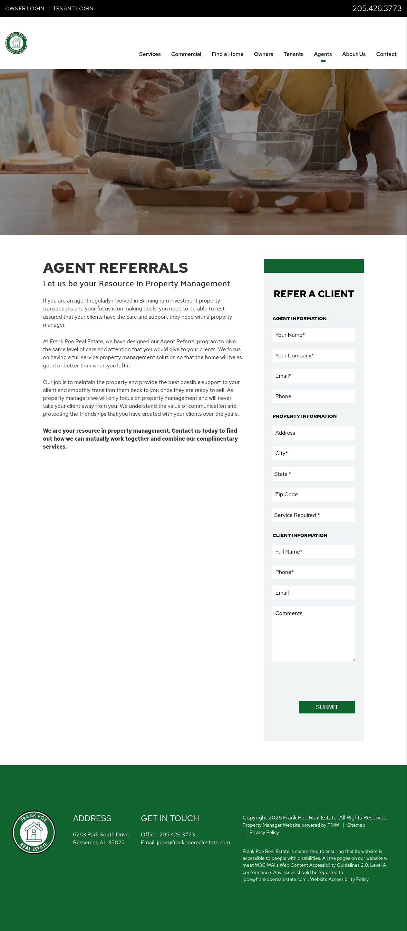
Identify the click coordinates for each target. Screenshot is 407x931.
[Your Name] (313, 335)
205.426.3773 (377, 8)
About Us (354, 54)
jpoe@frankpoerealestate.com (193, 842)
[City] (313, 453)
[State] (313, 474)
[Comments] (313, 634)
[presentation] (324, 680)
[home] (16, 42)
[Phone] (313, 396)
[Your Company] (313, 355)
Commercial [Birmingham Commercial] (186, 54)
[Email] (313, 376)
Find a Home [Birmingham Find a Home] (227, 54)
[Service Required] (313, 515)
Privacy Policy (264, 832)
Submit (327, 707)
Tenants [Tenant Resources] (293, 54)
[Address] (313, 433)
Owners (263, 54)
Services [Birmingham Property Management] (150, 54)
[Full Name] (313, 551)
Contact (386, 54)
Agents (323, 54)
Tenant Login (73, 8)
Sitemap (356, 825)
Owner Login (24, 8)
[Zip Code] (313, 494)
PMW (333, 825)
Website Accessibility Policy (339, 879)
